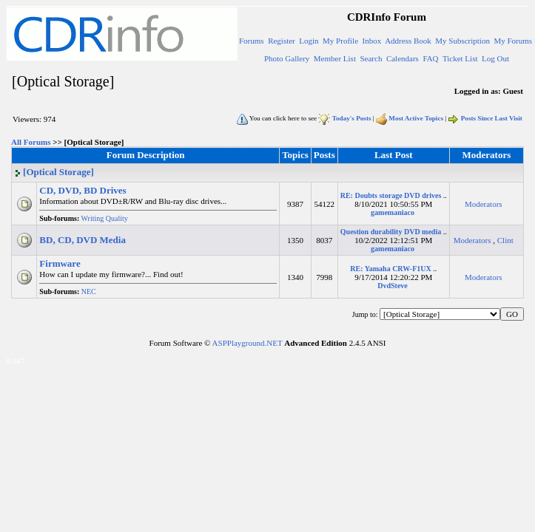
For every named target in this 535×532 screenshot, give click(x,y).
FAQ (430, 58)
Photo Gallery (286, 58)
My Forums (513, 40)
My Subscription (462, 40)
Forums (251, 40)
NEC (90, 291)
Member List (335, 58)
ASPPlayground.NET (247, 342)
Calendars (402, 58)
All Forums (30, 141)
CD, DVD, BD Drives (82, 190)
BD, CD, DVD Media (82, 239)
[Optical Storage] (54, 171)
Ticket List (460, 58)
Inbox (372, 40)
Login (308, 40)
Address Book (408, 40)
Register (281, 40)
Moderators (483, 204)
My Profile (340, 40)
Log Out (495, 58)
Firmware (59, 263)
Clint (505, 240)
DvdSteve (392, 286)
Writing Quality (106, 218)
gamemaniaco (392, 212)
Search (371, 58)
